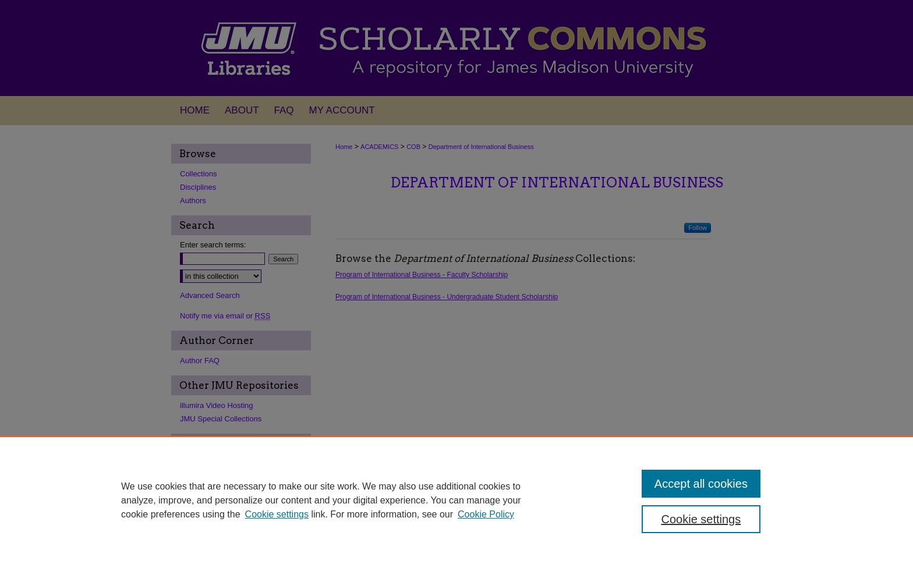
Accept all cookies (701, 483)
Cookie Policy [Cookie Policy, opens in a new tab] (486, 514)
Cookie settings (277, 514)
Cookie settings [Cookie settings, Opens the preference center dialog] (701, 519)
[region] (456, 500)
